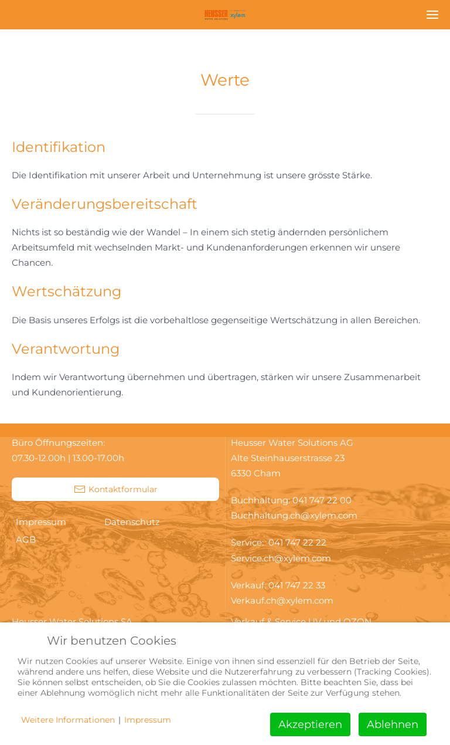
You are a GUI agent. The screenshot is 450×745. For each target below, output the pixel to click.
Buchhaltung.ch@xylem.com (294, 515)
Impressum (41, 521)
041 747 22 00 (322, 500)
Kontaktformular (116, 489)
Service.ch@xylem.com (281, 558)
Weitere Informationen (68, 719)
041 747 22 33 (296, 585)
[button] (432, 14)
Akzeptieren (310, 724)
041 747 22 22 (299, 542)
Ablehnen (392, 724)
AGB (26, 539)
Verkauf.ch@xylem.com (282, 600)
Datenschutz (132, 521)
